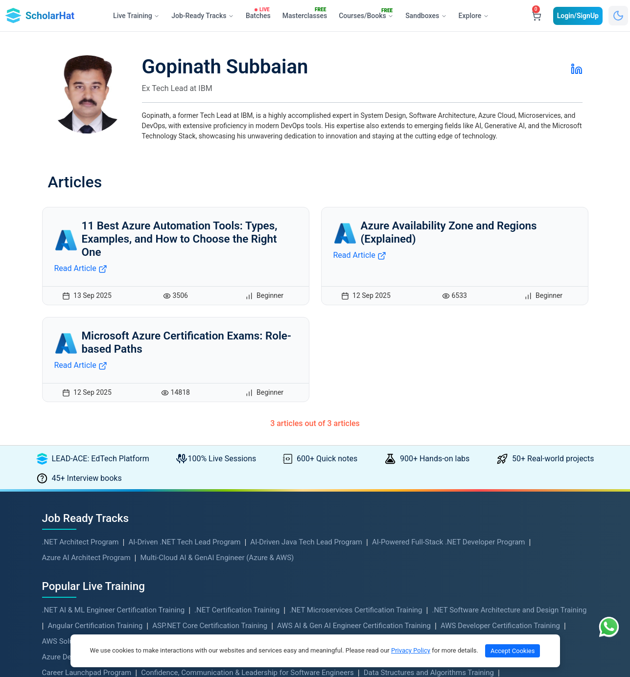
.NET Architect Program (80, 542)
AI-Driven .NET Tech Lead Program (184, 542)
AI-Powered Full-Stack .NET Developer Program (448, 542)
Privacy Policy (410, 650)
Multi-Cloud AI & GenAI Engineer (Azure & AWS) (217, 557)
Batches (260, 14)
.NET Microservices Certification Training (355, 610)
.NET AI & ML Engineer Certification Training (113, 610)
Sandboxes (425, 16)
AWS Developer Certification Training (500, 625)
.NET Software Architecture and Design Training (509, 610)
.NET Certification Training (237, 610)
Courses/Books (368, 14)
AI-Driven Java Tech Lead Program (306, 542)
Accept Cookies (512, 650)
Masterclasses (306, 14)
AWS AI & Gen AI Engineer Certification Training (354, 625)
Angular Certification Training (94, 625)
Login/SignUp (578, 16)
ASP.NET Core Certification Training (209, 625)
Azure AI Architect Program (86, 557)
